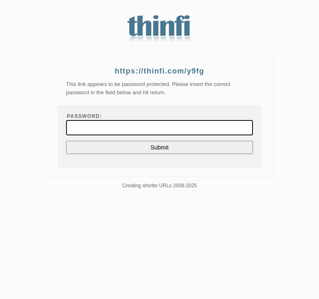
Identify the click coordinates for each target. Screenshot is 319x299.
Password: (84, 116)
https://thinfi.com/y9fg (159, 71)
